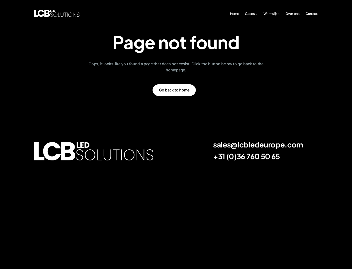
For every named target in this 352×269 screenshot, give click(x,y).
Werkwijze (271, 13)
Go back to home (174, 90)
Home (234, 13)
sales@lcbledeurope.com (258, 144)
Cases (250, 13)
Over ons (292, 13)
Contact (312, 13)
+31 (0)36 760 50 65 (246, 156)
